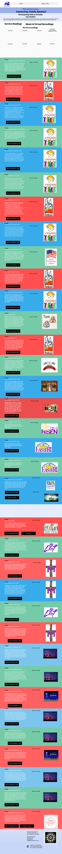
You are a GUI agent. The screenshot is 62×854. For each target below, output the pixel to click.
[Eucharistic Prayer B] (27, 826)
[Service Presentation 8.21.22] (13, 99)
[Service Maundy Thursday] (12, 492)
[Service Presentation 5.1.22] (12, 450)
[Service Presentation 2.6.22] (12, 723)
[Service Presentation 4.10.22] (11, 533)
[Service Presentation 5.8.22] (12, 431)
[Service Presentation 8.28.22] (14, 76)
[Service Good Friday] (12, 497)
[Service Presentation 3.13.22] (12, 619)
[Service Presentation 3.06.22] (15, 640)
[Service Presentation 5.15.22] (12, 415)
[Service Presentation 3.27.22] (15, 576)
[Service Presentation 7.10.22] (13, 242)
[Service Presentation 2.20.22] (12, 684)
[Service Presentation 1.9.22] (12, 804)
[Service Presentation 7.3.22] (13, 265)
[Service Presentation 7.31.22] (13, 168)
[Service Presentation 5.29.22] (13, 372)
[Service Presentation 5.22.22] (13, 394)
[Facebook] (28, 846)
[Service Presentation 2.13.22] (15, 705)
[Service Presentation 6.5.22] (13, 352)
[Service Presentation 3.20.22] (15, 598)
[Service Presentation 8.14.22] (13, 122)
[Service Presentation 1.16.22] (12, 784)
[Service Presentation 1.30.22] (15, 743)
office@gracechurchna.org (33, 840)
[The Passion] (28, 533)
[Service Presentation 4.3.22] (12, 555)
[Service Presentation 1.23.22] (15, 763)
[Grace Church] (7, 6)
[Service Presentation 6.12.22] (13, 331)
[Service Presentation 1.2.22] (12, 826)
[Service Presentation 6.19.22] (13, 307)
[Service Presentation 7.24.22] (13, 193)
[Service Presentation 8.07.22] (14, 143)
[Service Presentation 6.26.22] (13, 286)
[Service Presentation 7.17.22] (13, 218)
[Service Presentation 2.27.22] (12, 662)
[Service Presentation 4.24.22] (12, 469)
